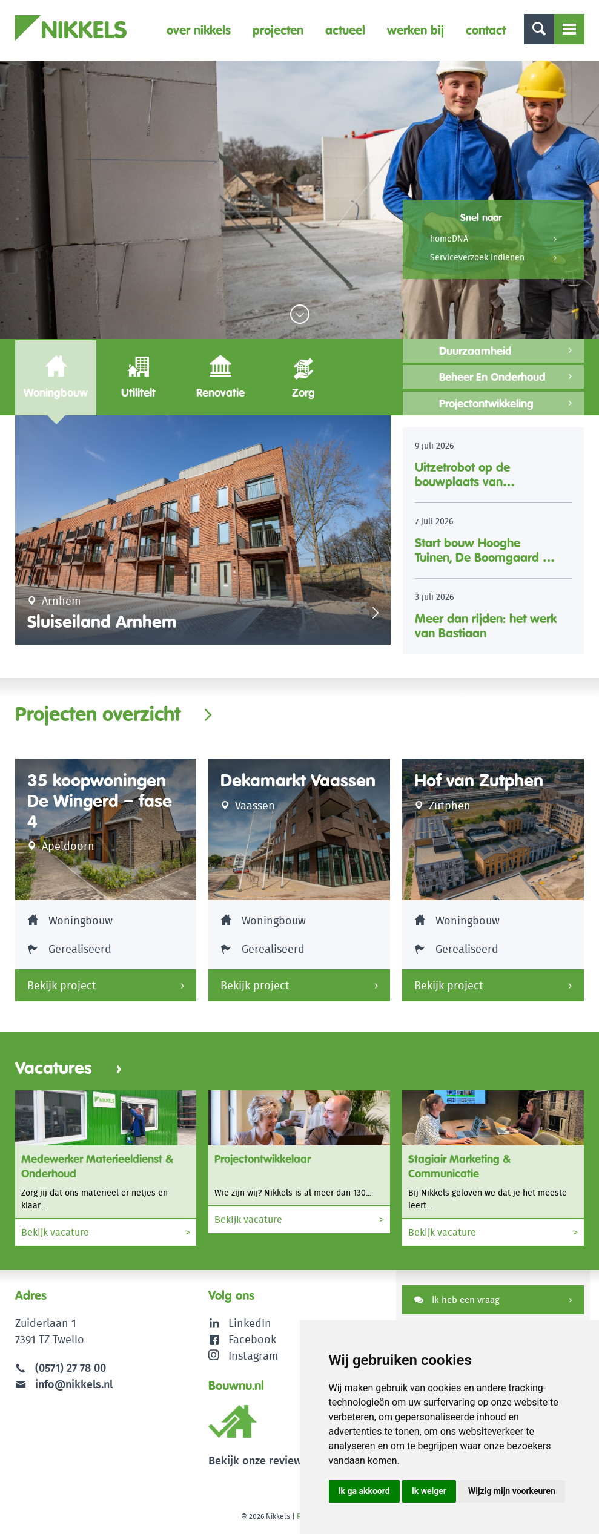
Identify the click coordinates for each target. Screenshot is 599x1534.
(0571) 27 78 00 (70, 1367)
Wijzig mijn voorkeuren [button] (511, 1491)
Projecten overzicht (97, 713)
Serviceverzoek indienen (477, 257)
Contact (486, 30)
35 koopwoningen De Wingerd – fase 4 (99, 801)
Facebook (252, 1339)
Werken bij (415, 30)
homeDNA (449, 238)
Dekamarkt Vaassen (298, 781)
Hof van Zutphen (478, 781)
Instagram (243, 1355)
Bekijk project (61, 985)
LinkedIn (249, 1323)
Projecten (278, 30)
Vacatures (68, 1068)
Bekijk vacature (106, 1232)
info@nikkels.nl (64, 1384)
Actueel (345, 30)
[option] (203, 530)
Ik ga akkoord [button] (364, 1491)
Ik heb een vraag (457, 1299)
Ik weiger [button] (429, 1491)
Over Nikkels (199, 30)
